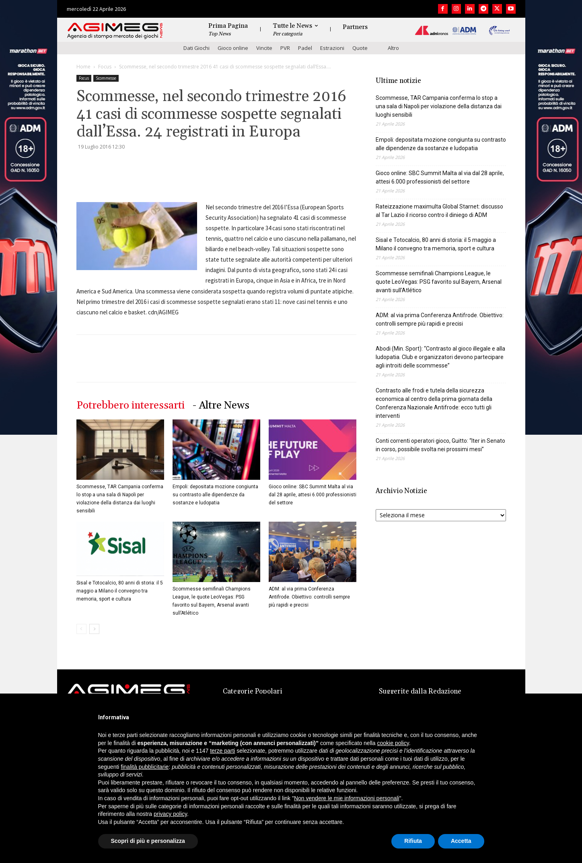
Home (83, 66)
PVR (285, 48)
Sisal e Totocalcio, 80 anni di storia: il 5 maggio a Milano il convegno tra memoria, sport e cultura (119, 591)
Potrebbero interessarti (130, 405)
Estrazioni (332, 48)
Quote (360, 48)
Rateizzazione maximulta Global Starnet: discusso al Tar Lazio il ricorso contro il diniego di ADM (439, 210)
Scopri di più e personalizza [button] (148, 841)
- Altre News (221, 405)
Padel (305, 48)
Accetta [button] (461, 841)
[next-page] (94, 629)
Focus (104, 66)
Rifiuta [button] (413, 841)
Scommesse (106, 78)
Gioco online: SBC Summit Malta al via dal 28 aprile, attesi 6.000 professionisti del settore (312, 495)
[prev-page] (81, 629)
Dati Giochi (196, 48)
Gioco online (233, 48)
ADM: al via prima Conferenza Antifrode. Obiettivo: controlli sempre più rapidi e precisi (309, 597)
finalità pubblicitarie (145, 767)
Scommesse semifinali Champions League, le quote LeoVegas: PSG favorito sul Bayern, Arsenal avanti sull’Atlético (439, 281)
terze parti (222, 750)
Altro (393, 48)
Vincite (264, 48)
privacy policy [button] (170, 814)
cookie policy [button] (393, 743)
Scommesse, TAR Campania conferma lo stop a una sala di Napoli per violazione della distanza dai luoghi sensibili (439, 106)
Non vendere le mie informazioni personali (346, 798)
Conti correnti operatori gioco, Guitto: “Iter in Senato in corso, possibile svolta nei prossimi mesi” (440, 445)
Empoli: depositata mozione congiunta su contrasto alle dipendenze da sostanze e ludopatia (215, 495)
